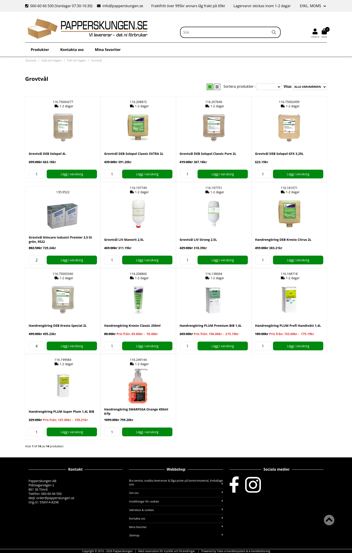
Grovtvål (96, 60)
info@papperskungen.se (120, 5)
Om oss (176, 493)
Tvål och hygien (76, 60)
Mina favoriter (108, 49)
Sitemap (176, 535)
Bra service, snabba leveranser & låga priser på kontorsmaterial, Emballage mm (176, 482)
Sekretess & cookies (176, 510)
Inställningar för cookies (176, 501)
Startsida (30, 60)
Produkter (40, 49)
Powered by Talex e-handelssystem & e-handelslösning (235, 551)
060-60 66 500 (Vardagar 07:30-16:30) (59, 5)
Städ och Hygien (52, 60)
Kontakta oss (72, 49)
